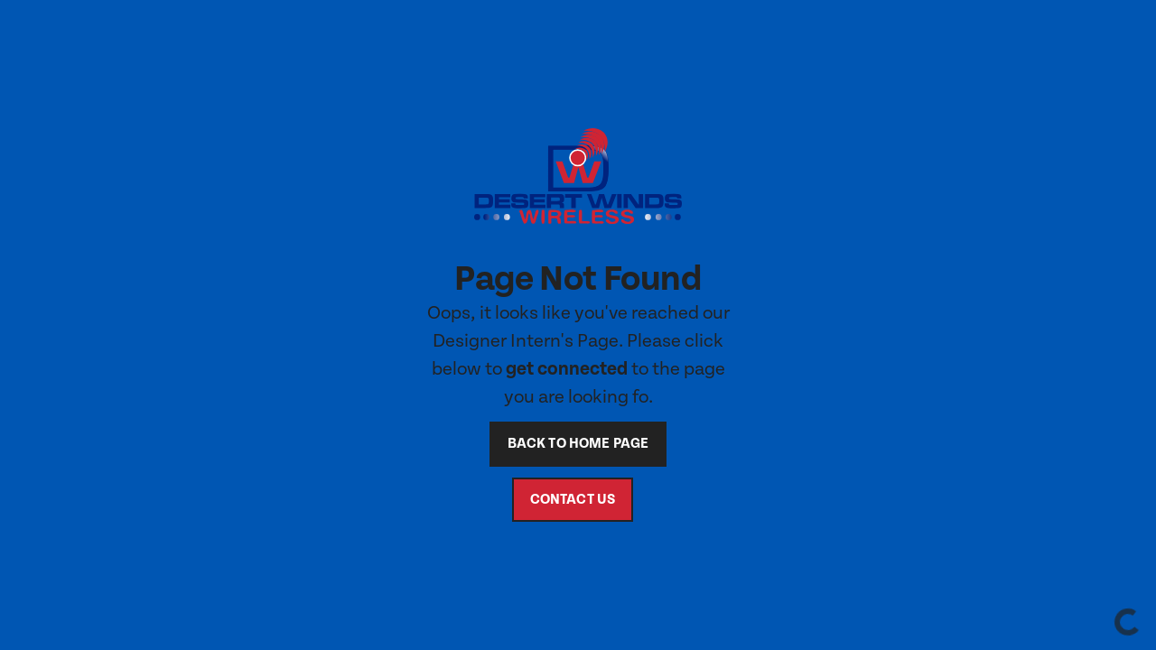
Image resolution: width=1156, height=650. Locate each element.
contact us (573, 499)
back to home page (578, 443)
